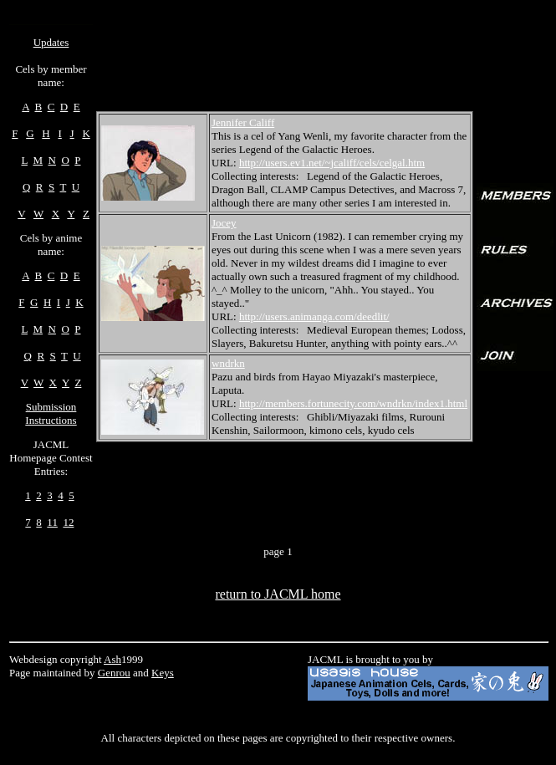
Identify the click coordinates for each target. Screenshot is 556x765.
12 (68, 522)
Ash (112, 659)
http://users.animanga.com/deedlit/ (314, 316)
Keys (162, 672)
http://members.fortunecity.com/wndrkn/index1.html (353, 403)
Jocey (224, 223)
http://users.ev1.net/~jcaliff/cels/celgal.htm (332, 162)
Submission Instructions (50, 413)
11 (52, 522)
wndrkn (228, 363)
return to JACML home (277, 594)
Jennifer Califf (243, 122)
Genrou (114, 672)
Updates (51, 42)
